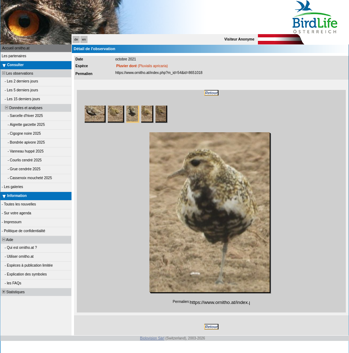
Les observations (17, 73)
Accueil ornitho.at (16, 48)
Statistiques (13, 292)
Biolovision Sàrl (152, 338)
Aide (7, 240)
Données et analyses (21, 108)
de (76, 39)
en (84, 39)
